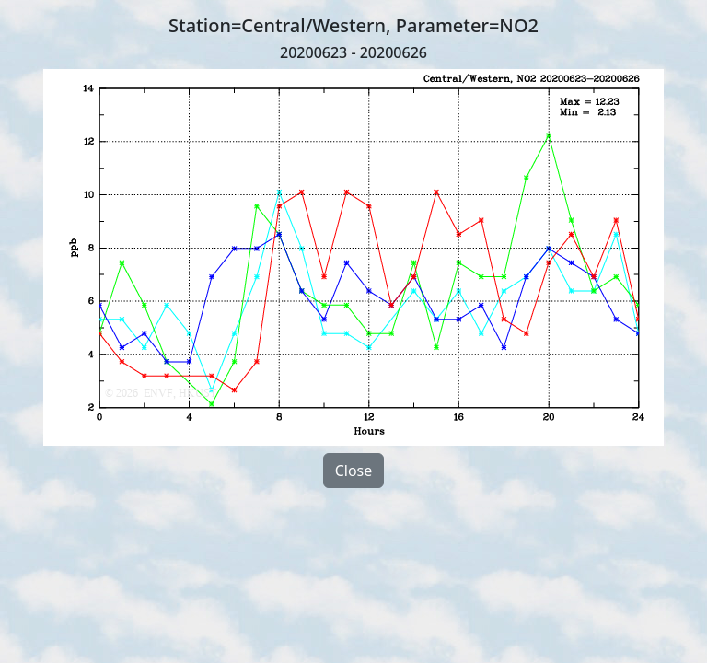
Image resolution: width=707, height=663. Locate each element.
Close (354, 470)
